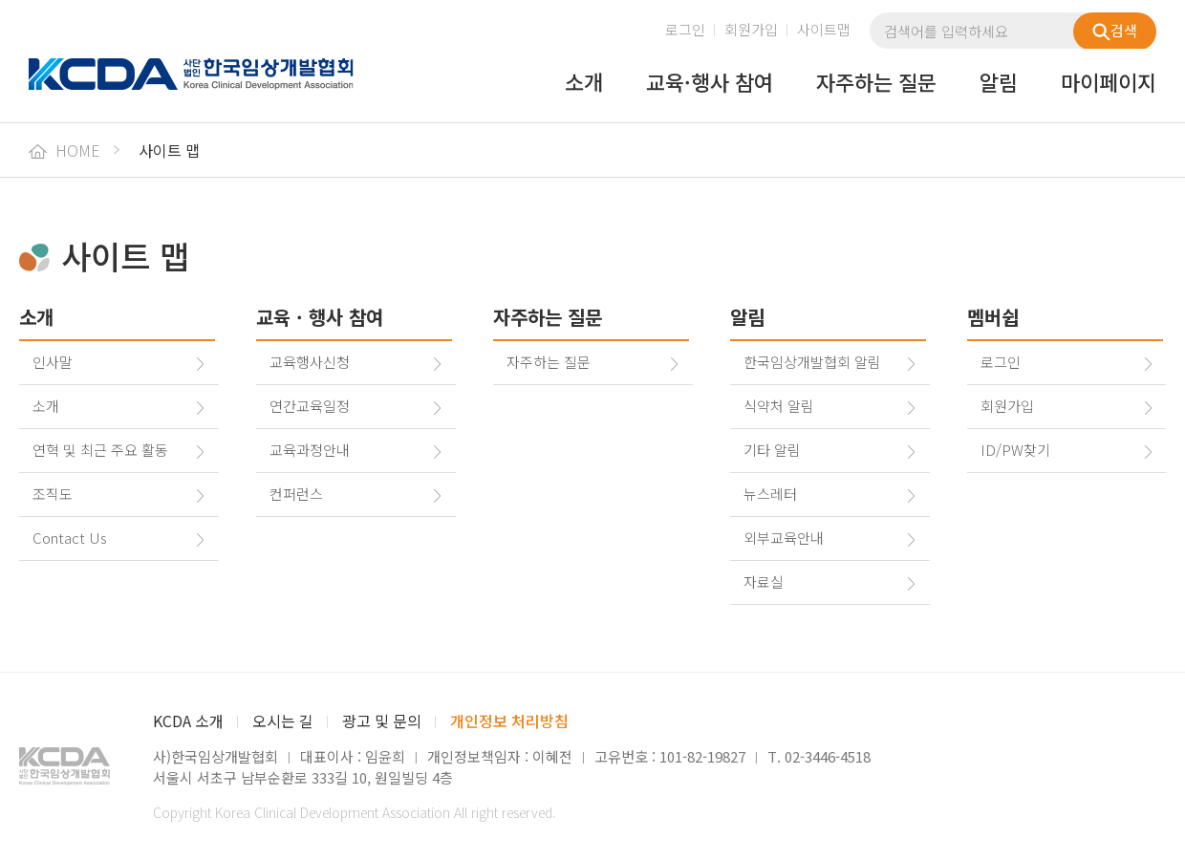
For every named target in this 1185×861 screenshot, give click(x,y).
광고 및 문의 (381, 720)
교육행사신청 (309, 362)
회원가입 (751, 29)
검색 (1114, 30)
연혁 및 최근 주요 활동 (100, 450)
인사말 (52, 362)
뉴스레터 (770, 494)
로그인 (685, 29)
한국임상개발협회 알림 (812, 362)
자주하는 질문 (876, 83)
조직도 (52, 494)
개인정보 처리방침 (509, 720)
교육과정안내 (309, 450)
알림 (999, 83)
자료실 (763, 581)
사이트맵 (824, 29)
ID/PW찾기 (1015, 450)
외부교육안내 (783, 537)
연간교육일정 (309, 406)
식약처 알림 (778, 406)
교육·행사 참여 (709, 83)
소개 (584, 83)
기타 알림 (772, 450)
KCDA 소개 (188, 720)
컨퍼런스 (296, 494)
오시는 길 (282, 720)
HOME (64, 150)
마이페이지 (1108, 83)
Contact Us (69, 537)
